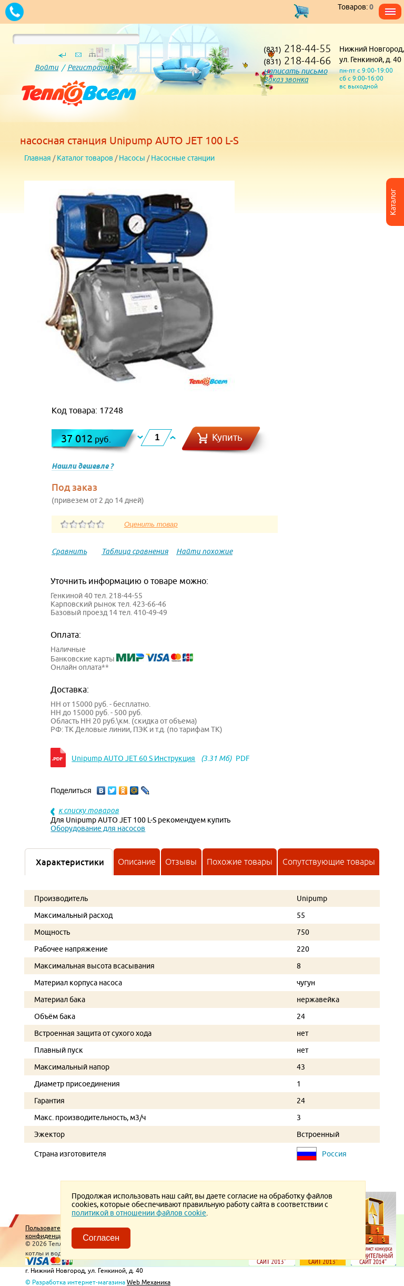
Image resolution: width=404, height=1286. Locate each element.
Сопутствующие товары (328, 861)
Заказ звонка (286, 79)
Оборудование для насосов (97, 828)
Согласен (101, 1237)
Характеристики (70, 862)
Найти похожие (204, 551)
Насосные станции (183, 158)
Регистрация (90, 67)
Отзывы (181, 861)
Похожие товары (239, 861)
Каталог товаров (85, 158)
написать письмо (295, 70)
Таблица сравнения (135, 551)
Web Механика (148, 1282)
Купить (227, 437)
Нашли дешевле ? (82, 466)
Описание (137, 861)
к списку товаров (88, 810)
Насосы (132, 158)
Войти (46, 67)
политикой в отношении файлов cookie (139, 1213)
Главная (37, 158)
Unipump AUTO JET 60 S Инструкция (133, 758)
